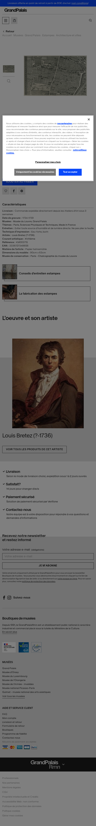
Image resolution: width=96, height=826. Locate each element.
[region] (48, 148)
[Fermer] (89, 119)
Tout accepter (70, 172)
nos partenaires (64, 124)
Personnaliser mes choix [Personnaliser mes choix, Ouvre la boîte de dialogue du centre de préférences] (48, 162)
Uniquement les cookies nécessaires (35, 172)
